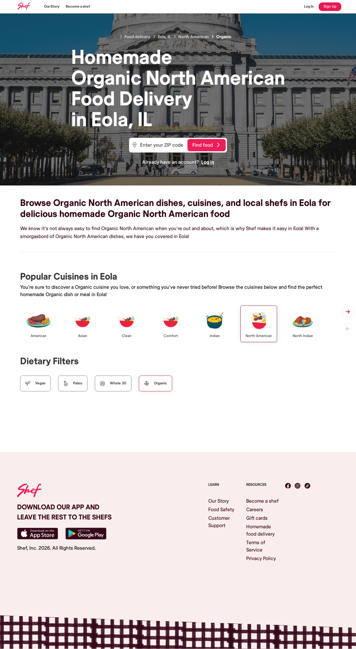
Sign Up (330, 6)
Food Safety (221, 510)
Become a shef (78, 6)
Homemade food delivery (260, 530)
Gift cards (257, 518)
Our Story (52, 6)
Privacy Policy (261, 559)
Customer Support (219, 522)
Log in (207, 162)
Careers (254, 510)
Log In (309, 6)
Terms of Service (255, 546)
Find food (206, 145)
